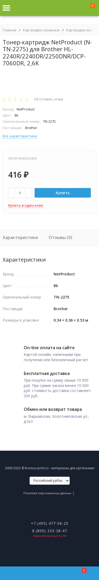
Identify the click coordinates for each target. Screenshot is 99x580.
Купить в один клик (25, 205)
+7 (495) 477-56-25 (49, 523)
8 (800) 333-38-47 (49, 530)
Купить (63, 192)
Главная (9, 30)
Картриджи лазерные (41, 30)
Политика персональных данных (47, 493)
